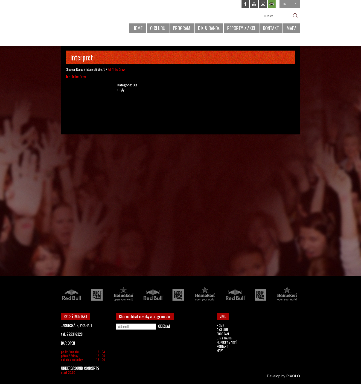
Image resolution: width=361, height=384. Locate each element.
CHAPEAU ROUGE (86, 18)
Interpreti (91, 69)
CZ (284, 3)
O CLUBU (157, 28)
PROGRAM (181, 28)
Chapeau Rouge (74, 69)
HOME (137, 28)
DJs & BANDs (209, 28)
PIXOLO (293, 376)
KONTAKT (271, 28)
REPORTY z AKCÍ (241, 28)
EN (295, 3)
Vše (100, 69)
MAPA (292, 28)
